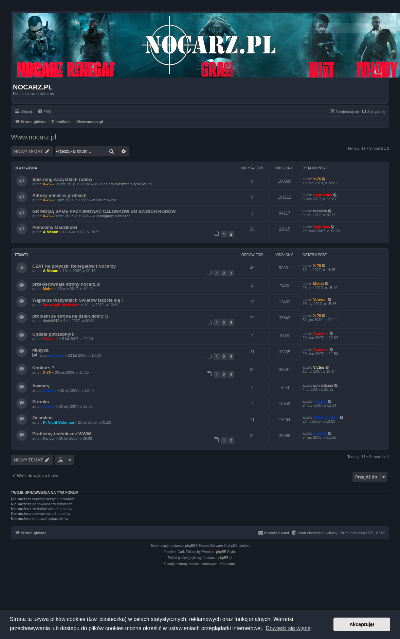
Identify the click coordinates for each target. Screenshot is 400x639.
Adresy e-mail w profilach (59, 195)
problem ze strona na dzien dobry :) (70, 316)
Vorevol (320, 300)
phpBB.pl (225, 558)
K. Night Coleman (58, 422)
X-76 (47, 184)
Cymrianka (322, 195)
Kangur (49, 438)
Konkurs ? (43, 367)
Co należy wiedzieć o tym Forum (125, 184)
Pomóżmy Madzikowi (54, 227)
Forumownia (106, 200)
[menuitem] (44, 111)
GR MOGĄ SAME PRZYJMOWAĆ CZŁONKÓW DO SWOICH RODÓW (104, 211)
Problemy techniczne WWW (61, 433)
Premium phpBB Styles (219, 552)
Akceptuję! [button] (362, 624)
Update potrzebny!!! (53, 334)
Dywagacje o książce (113, 216)
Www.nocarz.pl (33, 137)
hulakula (320, 211)
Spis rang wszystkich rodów (62, 179)
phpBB (190, 546)
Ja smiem (42, 417)
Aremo (49, 406)
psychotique (323, 385)
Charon (49, 390)
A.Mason (50, 232)
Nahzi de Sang (326, 417)
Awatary (41, 385)
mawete (56, 355)
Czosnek (320, 334)
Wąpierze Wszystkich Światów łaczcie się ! (77, 300)
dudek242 (51, 321)
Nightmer (321, 227)
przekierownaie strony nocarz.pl (66, 284)
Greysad (50, 339)
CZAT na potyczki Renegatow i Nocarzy (74, 266)
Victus (318, 367)
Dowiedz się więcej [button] (289, 628)
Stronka (40, 401)
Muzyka (40, 350)
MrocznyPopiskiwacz (61, 305)
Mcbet (48, 289)
